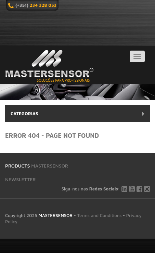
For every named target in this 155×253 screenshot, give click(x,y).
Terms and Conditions (99, 215)
